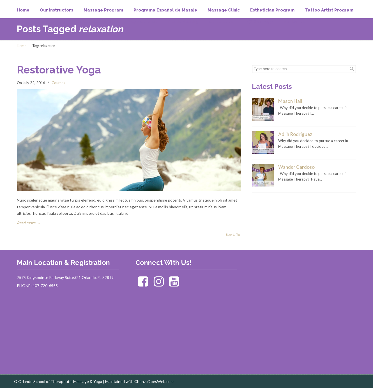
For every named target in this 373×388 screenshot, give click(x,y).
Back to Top (233, 235)
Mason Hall (290, 101)
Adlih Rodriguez (295, 134)
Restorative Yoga (59, 70)
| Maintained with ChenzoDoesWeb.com (138, 381)
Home (21, 46)
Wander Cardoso (296, 167)
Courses (58, 82)
